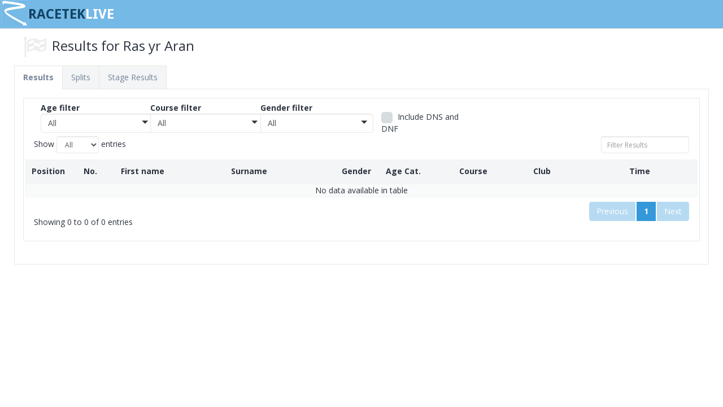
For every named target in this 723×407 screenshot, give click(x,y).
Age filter (60, 107)
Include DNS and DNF (420, 122)
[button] (97, 123)
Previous (612, 211)
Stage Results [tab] (133, 77)
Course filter (175, 107)
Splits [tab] (80, 77)
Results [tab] (38, 77)
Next (673, 211)
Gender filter (286, 107)
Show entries (80, 144)
